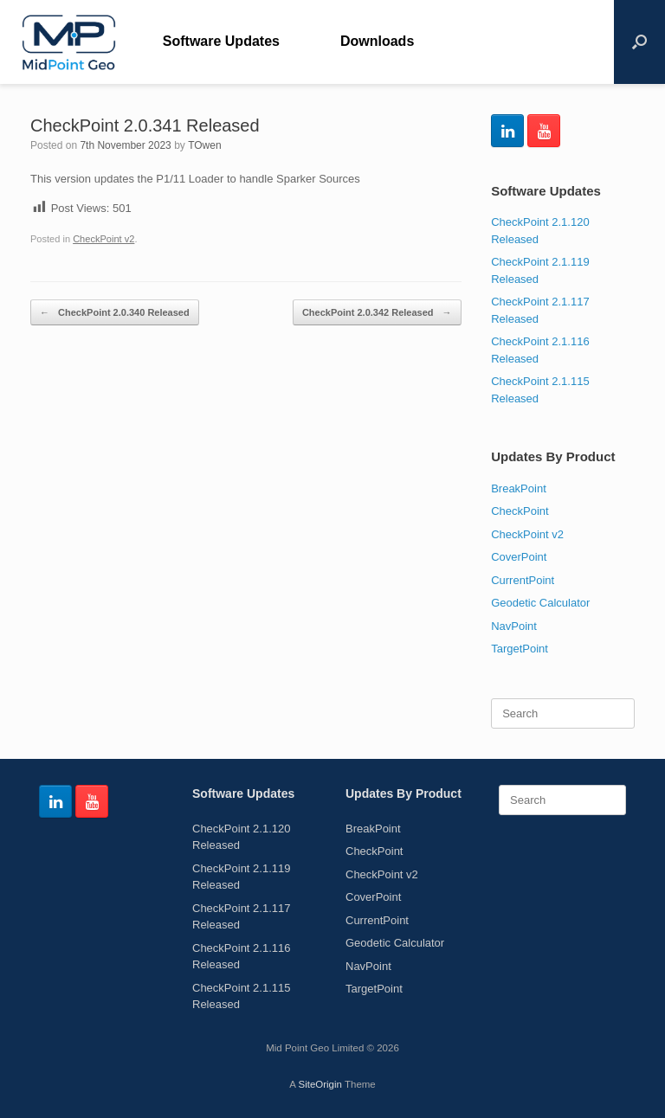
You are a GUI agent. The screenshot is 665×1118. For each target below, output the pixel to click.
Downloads (377, 41)
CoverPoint (518, 556)
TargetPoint (519, 648)
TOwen (204, 145)
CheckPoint (519, 510)
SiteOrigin (320, 1084)
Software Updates (221, 41)
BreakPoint (518, 488)
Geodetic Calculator (540, 602)
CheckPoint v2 (103, 239)
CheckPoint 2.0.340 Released (115, 312)
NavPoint (514, 626)
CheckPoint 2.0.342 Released (377, 312)
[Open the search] (639, 42)
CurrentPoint (522, 580)
